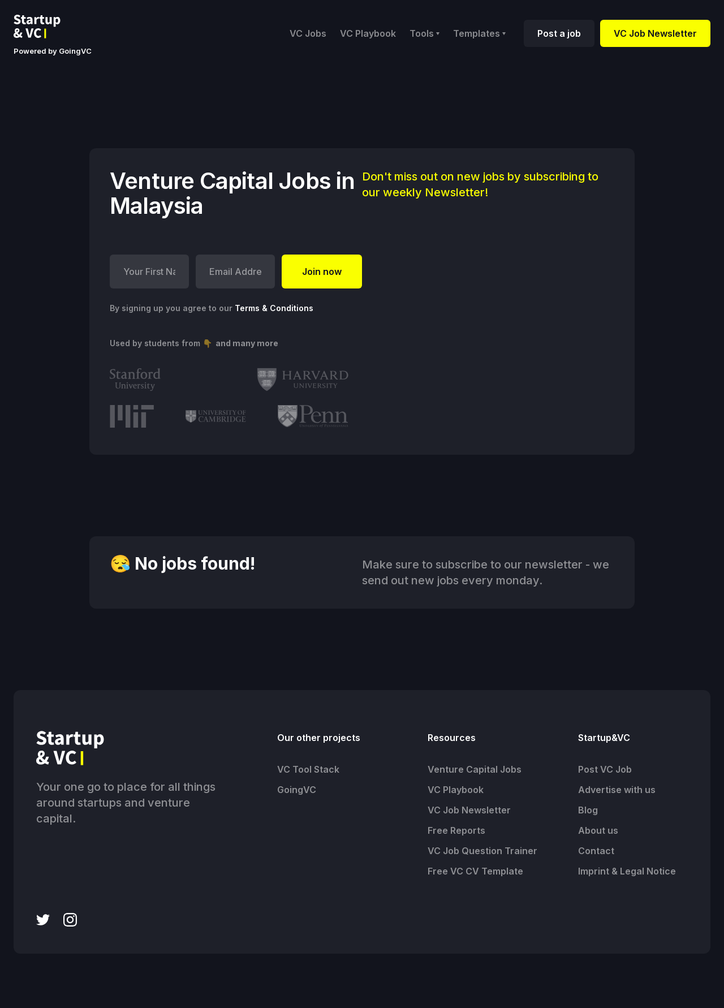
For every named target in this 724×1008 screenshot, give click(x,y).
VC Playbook (368, 33)
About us (598, 830)
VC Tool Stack (308, 769)
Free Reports (456, 830)
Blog (588, 810)
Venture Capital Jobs (475, 769)
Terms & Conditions (274, 308)
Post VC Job (605, 769)
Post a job (559, 33)
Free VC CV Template (475, 871)
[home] (46, 26)
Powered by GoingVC (53, 50)
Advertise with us (617, 789)
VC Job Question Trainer (482, 850)
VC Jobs (308, 33)
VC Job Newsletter (655, 33)
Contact (596, 850)
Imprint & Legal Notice (627, 871)
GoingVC (296, 789)
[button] (424, 33)
